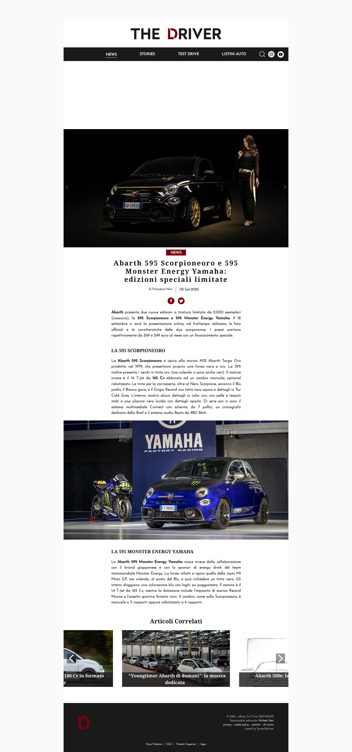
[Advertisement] (176, 95)
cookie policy (241, 724)
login (203, 744)
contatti (255, 724)
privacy (227, 724)
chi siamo (268, 724)
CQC (169, 744)
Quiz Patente (154, 744)
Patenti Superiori (186, 744)
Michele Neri (266, 720)
